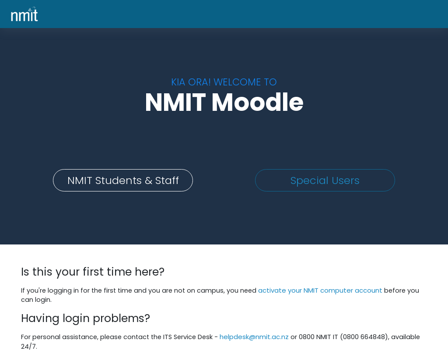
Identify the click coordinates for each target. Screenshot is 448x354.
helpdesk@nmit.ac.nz (260, 336)
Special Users (325, 180)
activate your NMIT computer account (324, 290)
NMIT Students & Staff (123, 180)
